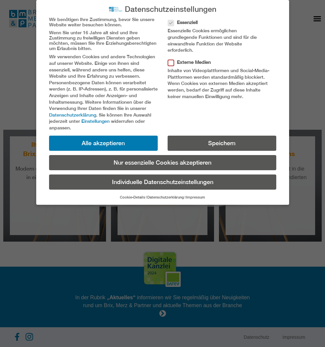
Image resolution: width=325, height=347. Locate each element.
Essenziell (185, 22)
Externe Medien (191, 62)
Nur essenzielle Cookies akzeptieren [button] (162, 162)
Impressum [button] (195, 197)
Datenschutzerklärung (72, 115)
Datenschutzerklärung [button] (165, 197)
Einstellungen (95, 121)
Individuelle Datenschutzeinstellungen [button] (162, 181)
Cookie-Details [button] (132, 197)
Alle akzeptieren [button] (103, 143)
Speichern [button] (221, 143)
